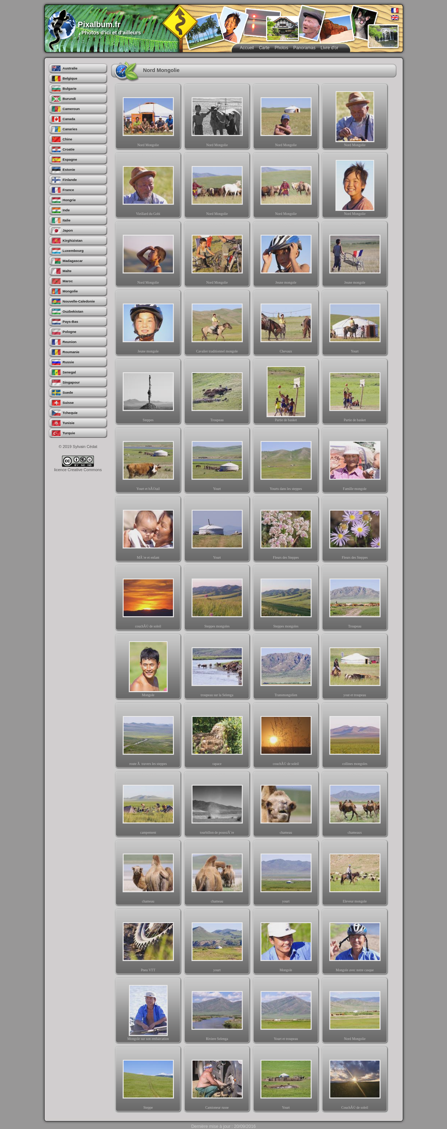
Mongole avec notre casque (355, 943)
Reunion (69, 342)
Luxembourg (73, 251)
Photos (281, 47)
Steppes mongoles (217, 599)
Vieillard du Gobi (148, 186)
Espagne (70, 159)
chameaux (355, 805)
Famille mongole (355, 461)
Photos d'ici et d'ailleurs (111, 32)
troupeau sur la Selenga (217, 668)
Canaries (70, 129)
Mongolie (70, 291)
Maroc (68, 281)
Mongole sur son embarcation (148, 1011)
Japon (68, 230)
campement (148, 805)
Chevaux (286, 324)
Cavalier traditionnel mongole (217, 324)
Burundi (69, 99)
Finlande (70, 180)
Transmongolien (286, 668)
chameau (286, 805)
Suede (68, 392)
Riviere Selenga (217, 1011)
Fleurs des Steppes (286, 530)
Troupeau (217, 393)
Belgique (70, 78)
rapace (217, 736)
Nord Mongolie (148, 118)
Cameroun (71, 109)
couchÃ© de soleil (148, 599)
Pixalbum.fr (99, 24)
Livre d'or (329, 47)
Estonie (69, 170)
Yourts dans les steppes (286, 461)
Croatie (69, 149)
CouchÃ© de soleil (355, 1080)
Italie (67, 220)
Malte (67, 271)
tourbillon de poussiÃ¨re (217, 805)
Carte (264, 47)
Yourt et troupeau (286, 1011)
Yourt (355, 324)
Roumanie (71, 352)
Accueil (247, 47)
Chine (68, 139)
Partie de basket (286, 393)
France (68, 190)
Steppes (148, 393)
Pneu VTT (148, 943)
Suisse (68, 403)
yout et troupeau (355, 668)
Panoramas (304, 47)
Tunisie (69, 423)
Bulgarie (69, 88)
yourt (286, 874)
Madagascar (73, 261)
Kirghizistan (73, 240)
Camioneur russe (217, 1080)
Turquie (69, 433)
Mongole (148, 668)
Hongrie (69, 200)
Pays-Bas (70, 322)
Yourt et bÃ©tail (148, 461)
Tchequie (70, 413)
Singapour (71, 382)
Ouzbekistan (73, 311)
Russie (68, 362)
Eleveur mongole (355, 874)
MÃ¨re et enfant (148, 530)
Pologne (69, 332)
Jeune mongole (286, 255)
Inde (66, 210)
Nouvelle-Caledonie (79, 301)
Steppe (148, 1080)
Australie (70, 68)
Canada (69, 119)
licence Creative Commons (78, 470)
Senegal (69, 372)
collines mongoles (355, 736)
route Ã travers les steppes (148, 736)
